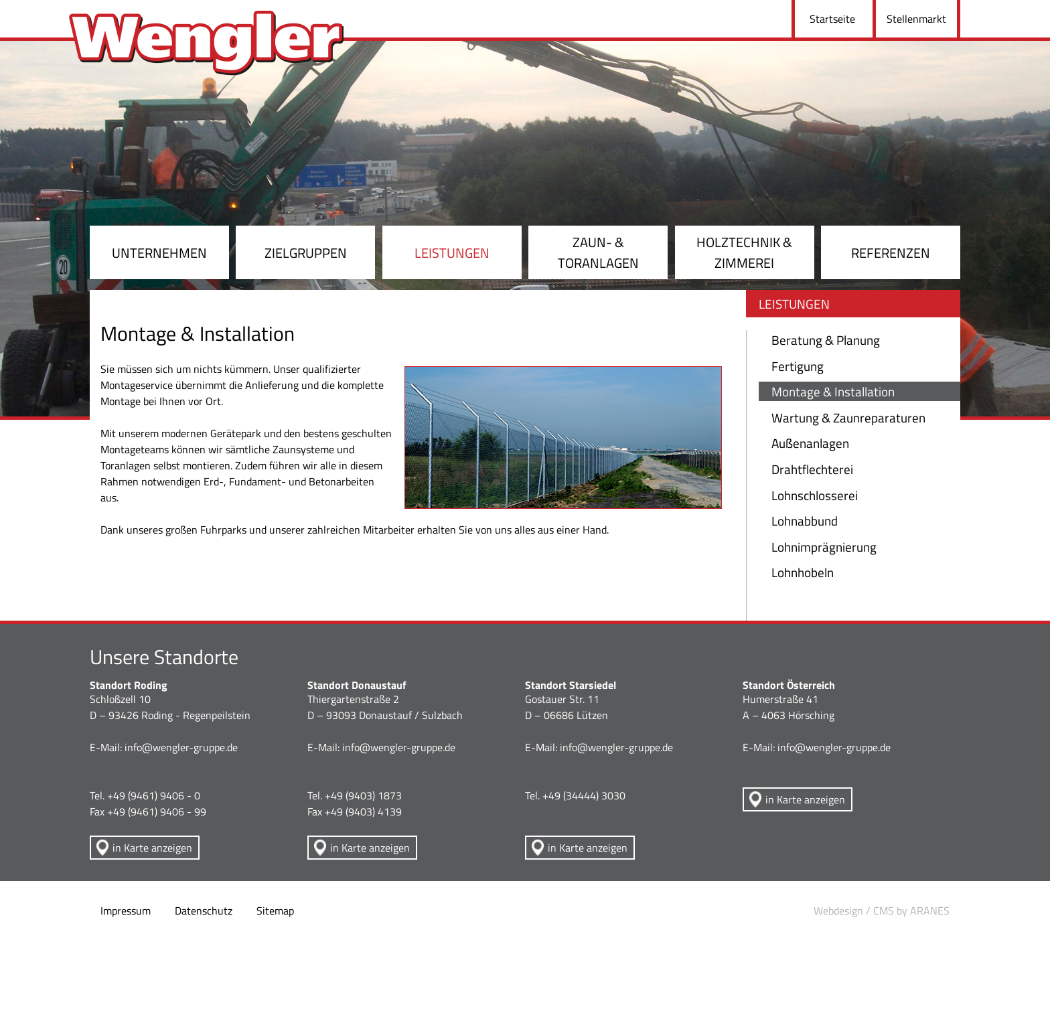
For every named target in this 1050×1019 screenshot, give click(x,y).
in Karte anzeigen (152, 848)
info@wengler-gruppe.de (181, 747)
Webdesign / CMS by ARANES (882, 911)
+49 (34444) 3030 (583, 795)
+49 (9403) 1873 (363, 795)
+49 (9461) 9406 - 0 (153, 795)
